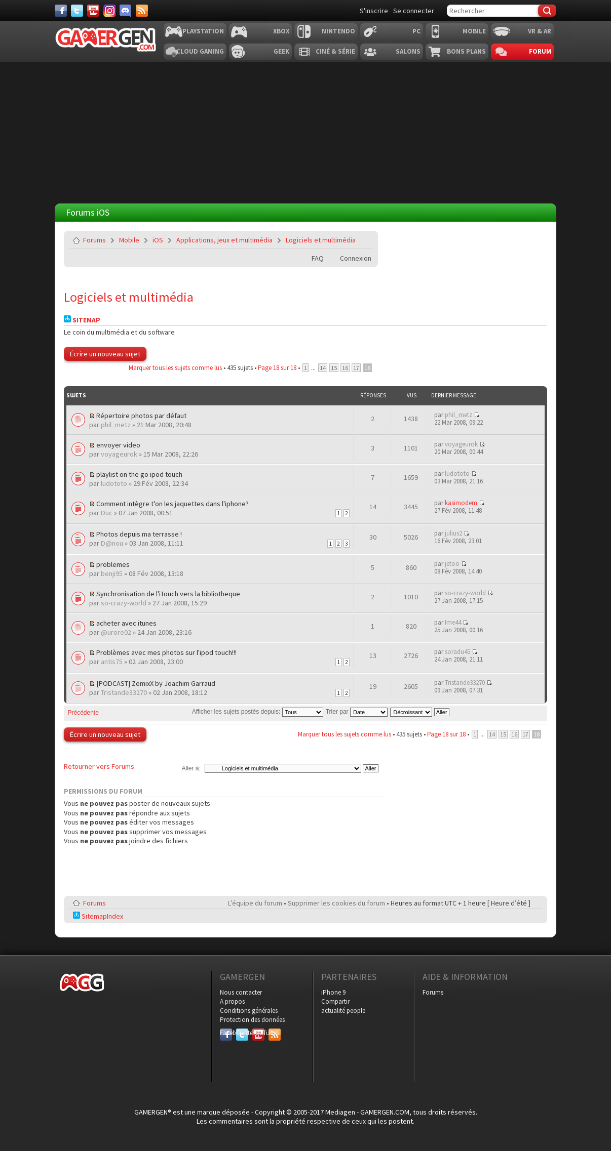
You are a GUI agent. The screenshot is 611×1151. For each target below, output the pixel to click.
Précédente (83, 712)
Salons (408, 51)
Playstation (203, 31)
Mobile (474, 31)
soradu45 (457, 651)
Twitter (242, 1033)
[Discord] (126, 11)
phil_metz (116, 424)
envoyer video (118, 444)
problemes (113, 564)
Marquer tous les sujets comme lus (175, 367)
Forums (94, 239)
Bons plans (466, 51)
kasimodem (461, 503)
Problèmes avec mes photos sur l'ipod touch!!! (166, 652)
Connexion (355, 258)
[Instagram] (109, 11)
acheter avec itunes (126, 623)
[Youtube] (93, 11)
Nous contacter (241, 992)
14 (323, 368)
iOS (157, 239)
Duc (106, 512)
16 (345, 368)
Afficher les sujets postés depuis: (257, 711)
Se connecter (413, 10)
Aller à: (190, 768)
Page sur (277, 367)
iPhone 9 (333, 992)
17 (356, 368)
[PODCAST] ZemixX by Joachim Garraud (155, 683)
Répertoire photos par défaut (141, 415)
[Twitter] (77, 11)
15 (334, 368)
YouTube (258, 1033)
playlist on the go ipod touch (139, 474)
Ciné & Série (335, 51)
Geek (281, 51)
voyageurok (119, 454)
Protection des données (252, 1019)
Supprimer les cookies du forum (336, 903)
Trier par (357, 711)
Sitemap (82, 320)
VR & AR (539, 31)
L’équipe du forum (255, 903)
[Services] (142, 11)
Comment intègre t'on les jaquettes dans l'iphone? (172, 503)
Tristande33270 (124, 692)
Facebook (226, 1033)
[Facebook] (61, 11)
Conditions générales (249, 1010)
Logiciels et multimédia (321, 239)
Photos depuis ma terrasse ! (139, 534)
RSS (274, 1033)
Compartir (335, 1001)
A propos (232, 1001)
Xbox (281, 31)
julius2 (453, 533)
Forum (540, 51)
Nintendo (338, 31)
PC (416, 31)
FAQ (318, 258)
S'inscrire (374, 10)
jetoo (452, 563)
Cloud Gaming (200, 51)
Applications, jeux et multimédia (224, 239)
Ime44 (453, 622)
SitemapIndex (98, 916)
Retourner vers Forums (99, 766)
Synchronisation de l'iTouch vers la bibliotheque (168, 593)
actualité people (343, 1010)
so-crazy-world (123, 602)
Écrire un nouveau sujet (105, 353)
